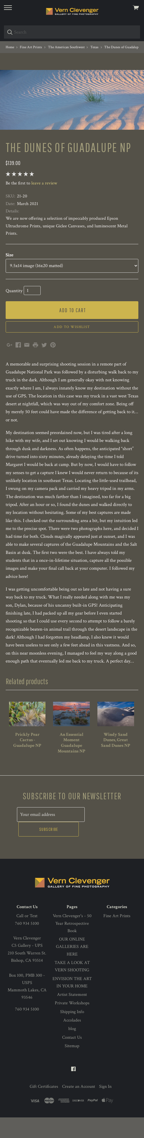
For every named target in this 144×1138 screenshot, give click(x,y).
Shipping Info (72, 1032)
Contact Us (72, 1058)
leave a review (44, 219)
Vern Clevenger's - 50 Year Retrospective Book (72, 944)
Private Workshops (72, 1024)
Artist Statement (72, 1015)
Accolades (72, 1041)
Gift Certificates (44, 1107)
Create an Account (78, 1107)
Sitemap (72, 1066)
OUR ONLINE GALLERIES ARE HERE (72, 967)
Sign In (105, 1107)
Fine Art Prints (116, 937)
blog (72, 1050)
